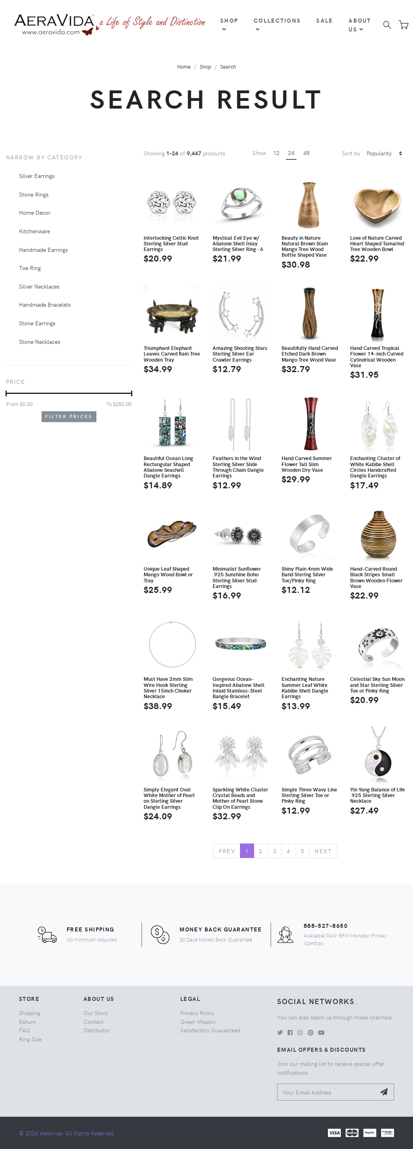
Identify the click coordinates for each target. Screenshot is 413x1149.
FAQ (24, 1030)
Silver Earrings (36, 176)
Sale (324, 20)
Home (184, 66)
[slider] (6, 393)
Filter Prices (69, 416)
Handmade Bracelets (45, 304)
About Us (359, 24)
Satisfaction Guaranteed (210, 1030)
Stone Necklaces (39, 341)
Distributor (96, 1030)
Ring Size (30, 1039)
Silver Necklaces (39, 286)
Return (27, 1021)
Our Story (95, 1013)
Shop (229, 24)
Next (323, 851)
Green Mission (198, 1021)
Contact (93, 1021)
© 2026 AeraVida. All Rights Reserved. (67, 1133)
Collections (277, 24)
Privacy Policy (197, 1013)
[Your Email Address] (326, 1092)
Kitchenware (34, 231)
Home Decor (34, 212)
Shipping (29, 1013)
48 (306, 153)
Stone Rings (33, 194)
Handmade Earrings (43, 249)
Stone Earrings (37, 323)
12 (276, 153)
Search (228, 66)
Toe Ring (30, 268)
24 (291, 153)
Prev (227, 851)
